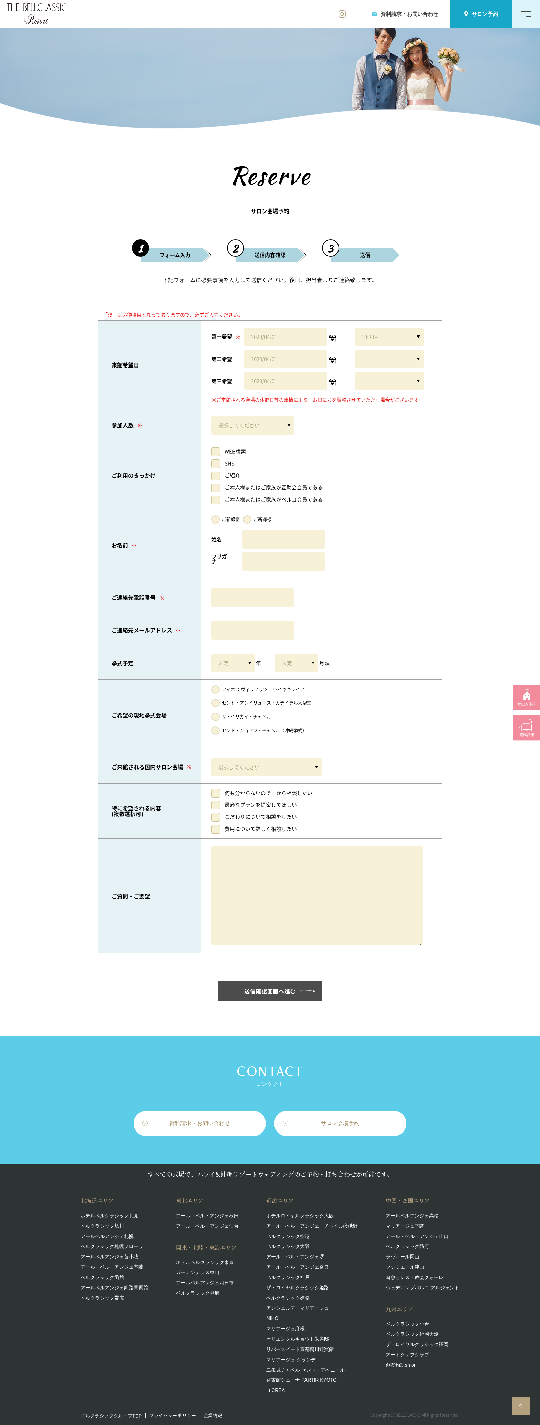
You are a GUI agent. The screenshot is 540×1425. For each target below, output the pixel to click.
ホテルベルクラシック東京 (205, 1262)
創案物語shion (401, 1365)
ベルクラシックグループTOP (111, 1415)
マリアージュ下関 (405, 1226)
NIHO (272, 1318)
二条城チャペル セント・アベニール (305, 1370)
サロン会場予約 (340, 1124)
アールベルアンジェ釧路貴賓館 (114, 1287)
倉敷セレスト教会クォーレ (415, 1277)
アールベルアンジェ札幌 (107, 1236)
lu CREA (275, 1390)
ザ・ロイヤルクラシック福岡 (417, 1344)
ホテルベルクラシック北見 (109, 1215)
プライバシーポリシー (172, 1415)
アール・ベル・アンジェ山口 (417, 1236)
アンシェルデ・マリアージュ (297, 1308)
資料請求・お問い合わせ (199, 1124)
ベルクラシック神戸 (288, 1277)
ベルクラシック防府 (407, 1246)
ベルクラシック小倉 (407, 1324)
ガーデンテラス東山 (197, 1272)
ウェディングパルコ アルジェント (422, 1287)
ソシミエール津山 (405, 1267)
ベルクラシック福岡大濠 (412, 1334)
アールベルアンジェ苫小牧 (109, 1256)
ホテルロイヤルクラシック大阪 (300, 1215)
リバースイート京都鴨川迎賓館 (300, 1349)
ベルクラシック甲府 (197, 1293)
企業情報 (213, 1415)
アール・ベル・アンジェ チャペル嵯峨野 (312, 1226)
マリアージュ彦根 (285, 1328)
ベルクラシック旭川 (102, 1226)
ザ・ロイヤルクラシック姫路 (297, 1287)
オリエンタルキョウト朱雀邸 (297, 1339)
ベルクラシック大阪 (288, 1246)
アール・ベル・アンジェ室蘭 (112, 1267)
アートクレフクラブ (407, 1354)
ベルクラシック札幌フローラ (112, 1246)
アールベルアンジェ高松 (412, 1215)
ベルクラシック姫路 (288, 1298)
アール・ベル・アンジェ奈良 (297, 1267)
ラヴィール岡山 (402, 1256)
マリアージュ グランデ (291, 1359)
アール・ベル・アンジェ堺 (295, 1256)
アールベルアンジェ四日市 (205, 1282)
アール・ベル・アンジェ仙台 (207, 1226)
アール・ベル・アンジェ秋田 (207, 1215)
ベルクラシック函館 (102, 1277)
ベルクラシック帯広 (102, 1298)
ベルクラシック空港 (288, 1236)
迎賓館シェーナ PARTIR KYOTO (301, 1380)
